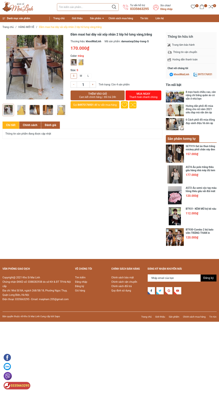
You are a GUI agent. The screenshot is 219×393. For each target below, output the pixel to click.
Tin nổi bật (173, 85)
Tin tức (144, 18)
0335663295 (139, 9)
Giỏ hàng (80, 290)
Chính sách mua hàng (121, 18)
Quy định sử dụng (121, 290)
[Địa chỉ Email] (182, 278)
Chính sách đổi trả (121, 286)
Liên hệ (159, 18)
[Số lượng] (83, 84)
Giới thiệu (77, 18)
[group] (35, 67)
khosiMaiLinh (181, 74)
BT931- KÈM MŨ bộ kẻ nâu (201, 208)
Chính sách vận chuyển (124, 281)
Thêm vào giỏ (97, 95)
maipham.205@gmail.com (54, 299)
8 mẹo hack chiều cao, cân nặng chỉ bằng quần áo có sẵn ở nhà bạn (201, 95)
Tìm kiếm (80, 277)
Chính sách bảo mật (122, 277)
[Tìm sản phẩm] (87, 7)
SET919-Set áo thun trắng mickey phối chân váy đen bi (200, 149)
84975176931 (86, 104)
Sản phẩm (95, 18)
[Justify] (114, 7)
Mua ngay (143, 95)
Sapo (57, 316)
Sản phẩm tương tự (182, 139)
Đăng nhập (166, 9)
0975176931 (205, 74)
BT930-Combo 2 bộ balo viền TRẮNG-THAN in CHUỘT (200, 233)
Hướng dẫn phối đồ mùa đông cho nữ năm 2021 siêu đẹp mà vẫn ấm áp (199, 109)
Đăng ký (79, 286)
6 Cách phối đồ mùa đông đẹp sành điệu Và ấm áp (200, 121)
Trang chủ (59, 18)
